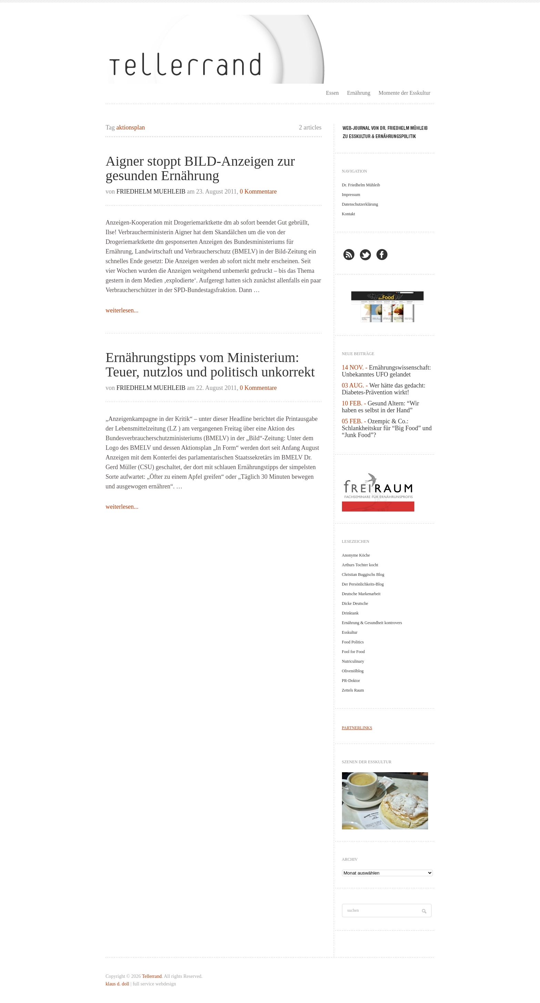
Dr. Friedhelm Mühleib (361, 185)
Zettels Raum (353, 690)
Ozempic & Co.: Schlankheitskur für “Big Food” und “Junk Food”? (387, 428)
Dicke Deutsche (355, 603)
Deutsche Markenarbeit (361, 593)
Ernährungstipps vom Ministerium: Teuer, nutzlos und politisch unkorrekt (210, 365)
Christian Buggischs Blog (363, 574)
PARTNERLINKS (357, 727)
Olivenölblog (353, 671)
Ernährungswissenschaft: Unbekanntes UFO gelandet (386, 371)
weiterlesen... (122, 310)
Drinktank (350, 613)
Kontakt (348, 213)
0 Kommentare (258, 191)
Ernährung (359, 93)
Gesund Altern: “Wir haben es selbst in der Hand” (380, 407)
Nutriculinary (353, 661)
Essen (332, 93)
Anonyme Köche (356, 555)
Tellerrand (152, 976)
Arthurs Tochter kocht (360, 564)
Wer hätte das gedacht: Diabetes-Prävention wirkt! (384, 389)
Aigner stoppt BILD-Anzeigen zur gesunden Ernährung (200, 168)
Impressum (351, 194)
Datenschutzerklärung (360, 204)
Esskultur (349, 632)
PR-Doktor (351, 680)
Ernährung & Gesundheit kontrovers (372, 622)
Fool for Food (353, 651)
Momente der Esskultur (404, 93)
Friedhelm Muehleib (151, 191)
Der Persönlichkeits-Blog (363, 584)
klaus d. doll (118, 983)
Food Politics (353, 642)
